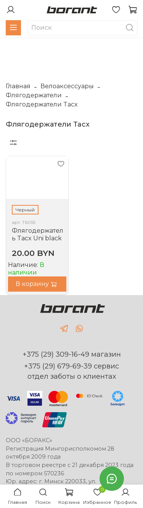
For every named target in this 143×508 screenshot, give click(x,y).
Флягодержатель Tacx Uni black (37, 234)
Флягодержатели (34, 95)
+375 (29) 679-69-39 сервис (71, 366)
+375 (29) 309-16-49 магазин (71, 354)
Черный (25, 210)
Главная (18, 86)
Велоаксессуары (67, 86)
